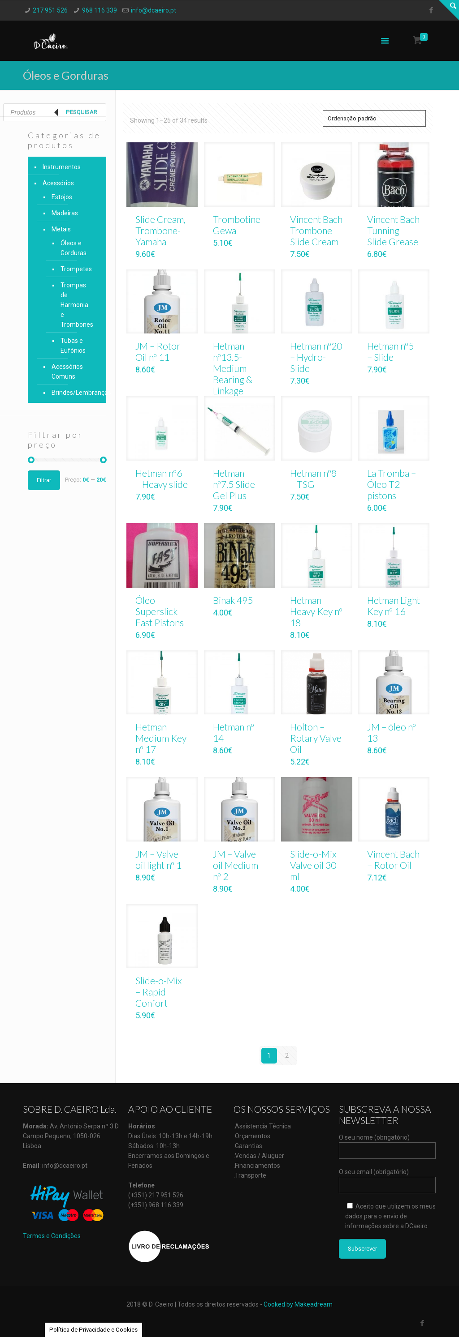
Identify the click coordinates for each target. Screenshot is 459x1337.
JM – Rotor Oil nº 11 (158, 351)
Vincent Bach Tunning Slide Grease (393, 230)
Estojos (62, 197)
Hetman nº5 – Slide (390, 351)
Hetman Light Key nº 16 (393, 605)
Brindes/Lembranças (74, 392)
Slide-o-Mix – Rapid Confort (158, 991)
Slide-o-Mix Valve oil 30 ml (313, 865)
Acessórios (58, 183)
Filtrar (44, 480)
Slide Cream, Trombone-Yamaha (160, 230)
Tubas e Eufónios (73, 345)
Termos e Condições (52, 1235)
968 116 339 (99, 10)
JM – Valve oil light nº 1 (158, 859)
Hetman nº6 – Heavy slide (161, 478)
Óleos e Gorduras (74, 247)
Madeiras (65, 213)
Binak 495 (233, 600)
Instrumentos (62, 167)
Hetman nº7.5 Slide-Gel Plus (235, 484)
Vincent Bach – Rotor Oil (393, 859)
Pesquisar (81, 112)
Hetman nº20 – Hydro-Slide (316, 357)
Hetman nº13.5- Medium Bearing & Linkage (232, 368)
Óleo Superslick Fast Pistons (159, 611)
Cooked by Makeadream (298, 1304)
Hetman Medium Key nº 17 (160, 738)
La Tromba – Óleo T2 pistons (391, 484)
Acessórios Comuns (67, 371)
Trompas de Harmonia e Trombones (77, 305)
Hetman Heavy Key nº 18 (316, 611)
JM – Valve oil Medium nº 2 (235, 865)
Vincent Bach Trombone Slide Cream (316, 230)
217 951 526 (50, 10)
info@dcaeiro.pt (153, 10)
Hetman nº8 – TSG (313, 478)
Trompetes (76, 269)
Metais (61, 229)
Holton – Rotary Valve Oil (316, 738)
